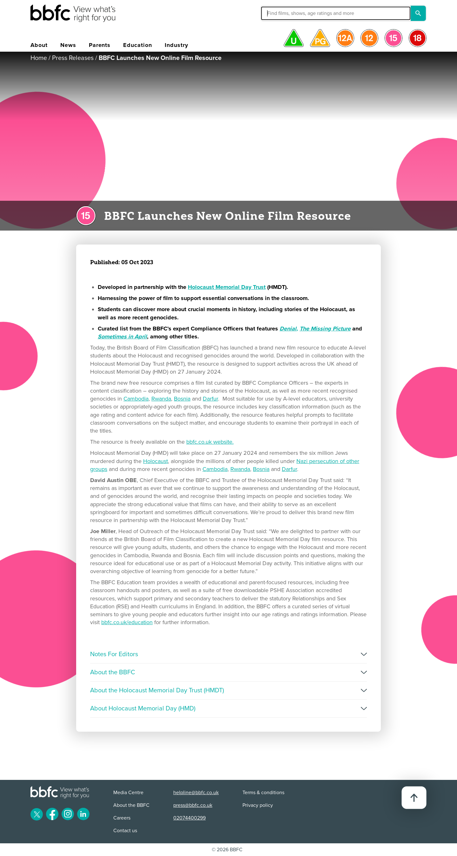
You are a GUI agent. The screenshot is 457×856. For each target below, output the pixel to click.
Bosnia (182, 398)
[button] (288, 13)
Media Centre (128, 792)
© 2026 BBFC (227, 849)
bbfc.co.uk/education (127, 622)
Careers (121, 818)
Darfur (210, 398)
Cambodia (136, 398)
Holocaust (155, 461)
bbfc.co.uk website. (210, 441)
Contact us (125, 830)
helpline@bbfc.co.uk (196, 792)
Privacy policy (257, 805)
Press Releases (73, 58)
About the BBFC (131, 805)
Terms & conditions (263, 792)
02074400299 (189, 818)
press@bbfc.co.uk (192, 805)
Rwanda (161, 398)
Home (38, 58)
